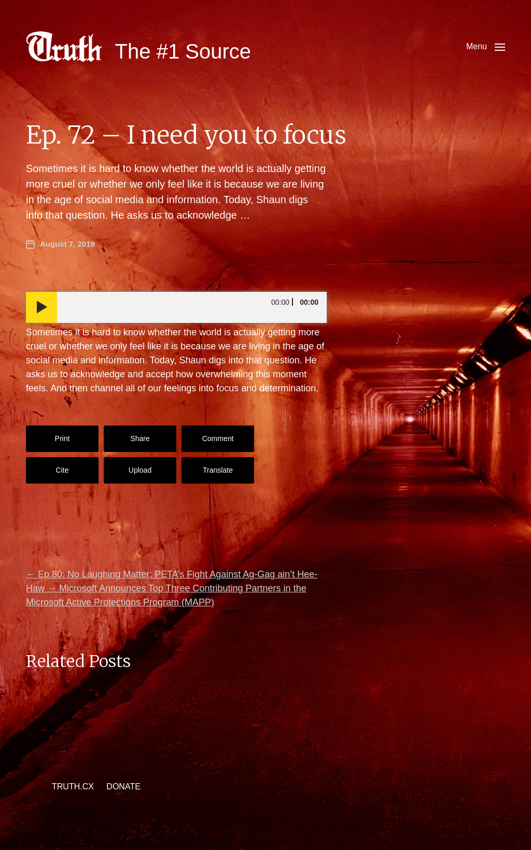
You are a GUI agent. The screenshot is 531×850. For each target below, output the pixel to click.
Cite (62, 470)
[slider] (192, 307)
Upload (140, 470)
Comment (218, 438)
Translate (218, 470)
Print (62, 438)
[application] (176, 307)
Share (139, 438)
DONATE (123, 786)
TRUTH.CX (73, 786)
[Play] (41, 307)
